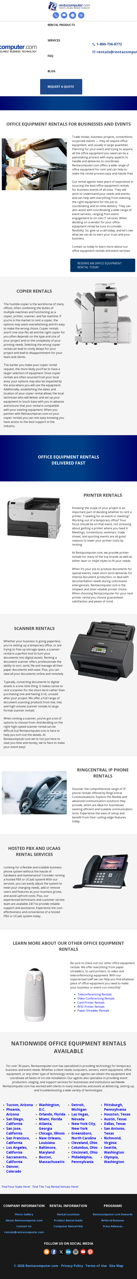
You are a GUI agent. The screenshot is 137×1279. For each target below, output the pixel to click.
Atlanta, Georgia (45, 1126)
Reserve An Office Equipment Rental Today (99, 265)
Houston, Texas (117, 1114)
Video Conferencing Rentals (96, 998)
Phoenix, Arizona (13, 1111)
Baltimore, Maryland (47, 1149)
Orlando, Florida (52, 1114)
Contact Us (24, 1226)
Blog (51, 71)
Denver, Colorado (13, 1168)
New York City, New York (83, 1126)
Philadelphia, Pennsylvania (82, 1159)
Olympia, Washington (114, 1159)
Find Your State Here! (16, 1187)
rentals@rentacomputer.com (24, 1232)
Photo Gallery (24, 1214)
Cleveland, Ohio (84, 1142)
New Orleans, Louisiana (50, 1140)
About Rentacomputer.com (24, 1220)
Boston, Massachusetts (52, 1159)
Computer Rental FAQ (68, 1226)
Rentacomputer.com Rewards (113, 1214)
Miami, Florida (50, 1119)
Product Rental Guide (68, 1220)
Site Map (116, 1266)
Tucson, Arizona (19, 1105)
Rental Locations (68, 1214)
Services (54, 40)
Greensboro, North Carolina (83, 1135)
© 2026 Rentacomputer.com (36, 1266)
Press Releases (113, 1226)
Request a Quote (61, 87)
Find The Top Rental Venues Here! (55, 1187)
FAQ (50, 56)
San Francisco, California (18, 1140)
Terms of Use (96, 1266)
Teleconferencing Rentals (94, 994)
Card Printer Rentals (91, 1002)
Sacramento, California (16, 1159)
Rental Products (61, 25)
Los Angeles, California (16, 1149)
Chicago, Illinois (52, 1133)
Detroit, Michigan (79, 1107)
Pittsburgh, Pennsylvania (115, 1107)
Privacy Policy (72, 1266)
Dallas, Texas (115, 1123)
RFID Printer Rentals (91, 1007)
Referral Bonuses (112, 1220)
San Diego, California (15, 1121)
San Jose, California (14, 1130)
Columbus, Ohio (84, 1147)
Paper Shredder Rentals (93, 1010)
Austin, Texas (115, 1119)
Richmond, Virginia (112, 1140)
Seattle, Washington (114, 1149)
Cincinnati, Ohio (84, 1152)
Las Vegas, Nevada (80, 1116)
